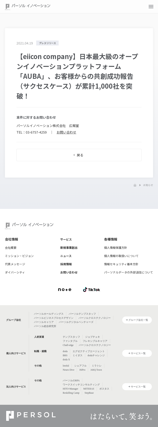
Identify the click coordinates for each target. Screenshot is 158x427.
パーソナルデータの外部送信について (128, 272)
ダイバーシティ (15, 272)
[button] (151, 6)
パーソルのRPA (71, 380)
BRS (65, 355)
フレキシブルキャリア (95, 341)
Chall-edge (68, 345)
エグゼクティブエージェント (89, 351)
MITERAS (88, 388)
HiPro (82, 369)
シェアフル (80, 365)
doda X (66, 359)
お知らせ (148, 185)
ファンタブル (70, 341)
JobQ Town (96, 369)
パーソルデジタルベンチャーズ (76, 322)
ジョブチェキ (92, 336)
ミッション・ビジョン (19, 256)
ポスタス (104, 388)
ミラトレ (97, 365)
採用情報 (66, 264)
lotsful (66, 365)
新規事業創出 (69, 247)
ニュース (66, 256)
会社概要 (10, 247)
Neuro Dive (68, 369)
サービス (66, 239)
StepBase (89, 392)
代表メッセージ (15, 264)
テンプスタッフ (71, 336)
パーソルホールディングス (49, 313)
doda (65, 351)
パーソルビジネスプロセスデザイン (53, 317)
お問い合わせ (66, 132)
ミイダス (77, 355)
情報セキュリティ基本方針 (121, 264)
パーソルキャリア (44, 322)
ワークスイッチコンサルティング (81, 384)
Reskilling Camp (71, 392)
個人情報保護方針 (115, 247)
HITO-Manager (70, 388)
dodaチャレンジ (96, 355)
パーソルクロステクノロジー (95, 317)
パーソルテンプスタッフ (82, 313)
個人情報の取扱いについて (121, 256)
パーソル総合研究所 (45, 326)
